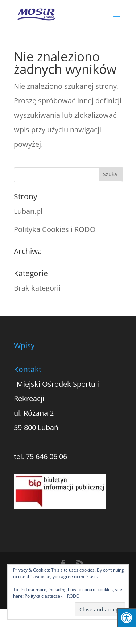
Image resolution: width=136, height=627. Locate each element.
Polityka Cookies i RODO (55, 229)
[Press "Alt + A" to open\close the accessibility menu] (126, 617)
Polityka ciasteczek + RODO (52, 596)
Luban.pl (28, 211)
